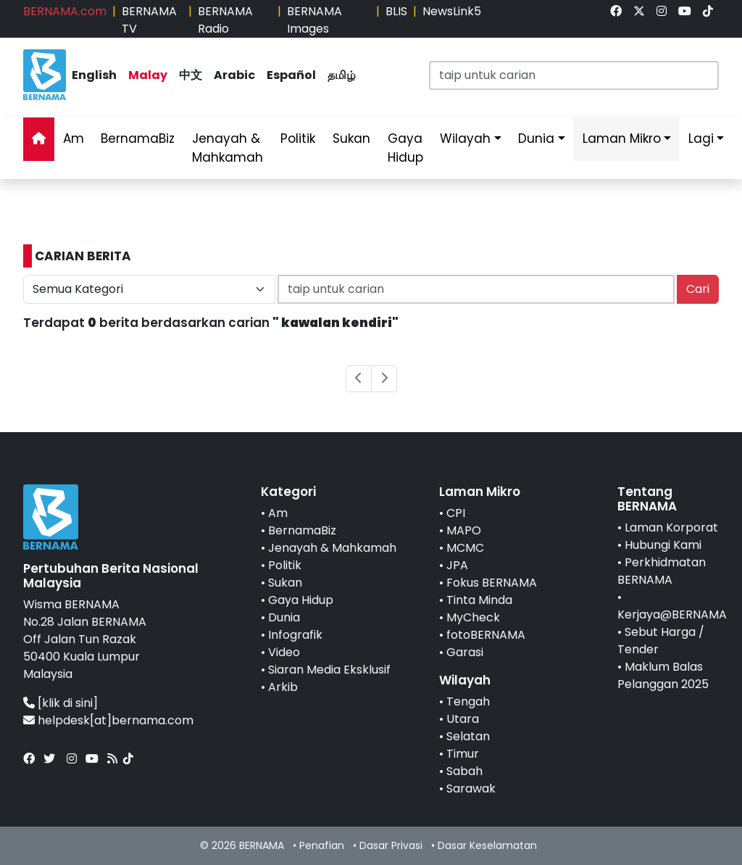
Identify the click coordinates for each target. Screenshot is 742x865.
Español (291, 75)
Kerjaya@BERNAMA (672, 614)
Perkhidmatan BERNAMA (661, 571)
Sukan (351, 138)
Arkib (283, 687)
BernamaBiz (138, 138)
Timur (462, 753)
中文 (190, 75)
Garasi (464, 652)
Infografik (295, 634)
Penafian (321, 845)
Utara (462, 719)
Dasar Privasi (390, 845)
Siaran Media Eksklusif (329, 669)
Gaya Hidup (405, 148)
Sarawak (471, 788)
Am (73, 138)
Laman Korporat (671, 527)
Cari (697, 289)
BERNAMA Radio (225, 20)
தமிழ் (342, 75)
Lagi (701, 138)
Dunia (536, 138)
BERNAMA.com (65, 11)
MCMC (465, 547)
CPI (455, 513)
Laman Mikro (622, 138)
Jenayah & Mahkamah (227, 148)
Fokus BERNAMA (491, 582)
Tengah (468, 701)
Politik (297, 138)
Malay (147, 75)
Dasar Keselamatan (487, 845)
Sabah (464, 771)
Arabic (234, 75)
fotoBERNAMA (485, 634)
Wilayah (465, 138)
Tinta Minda (479, 600)
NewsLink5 (451, 11)
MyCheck (473, 617)
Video (284, 652)
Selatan (468, 736)
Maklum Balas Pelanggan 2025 (663, 675)
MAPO (463, 530)
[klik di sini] (68, 703)
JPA (457, 565)
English (94, 75)
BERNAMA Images (314, 20)
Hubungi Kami (663, 545)
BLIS (396, 11)
